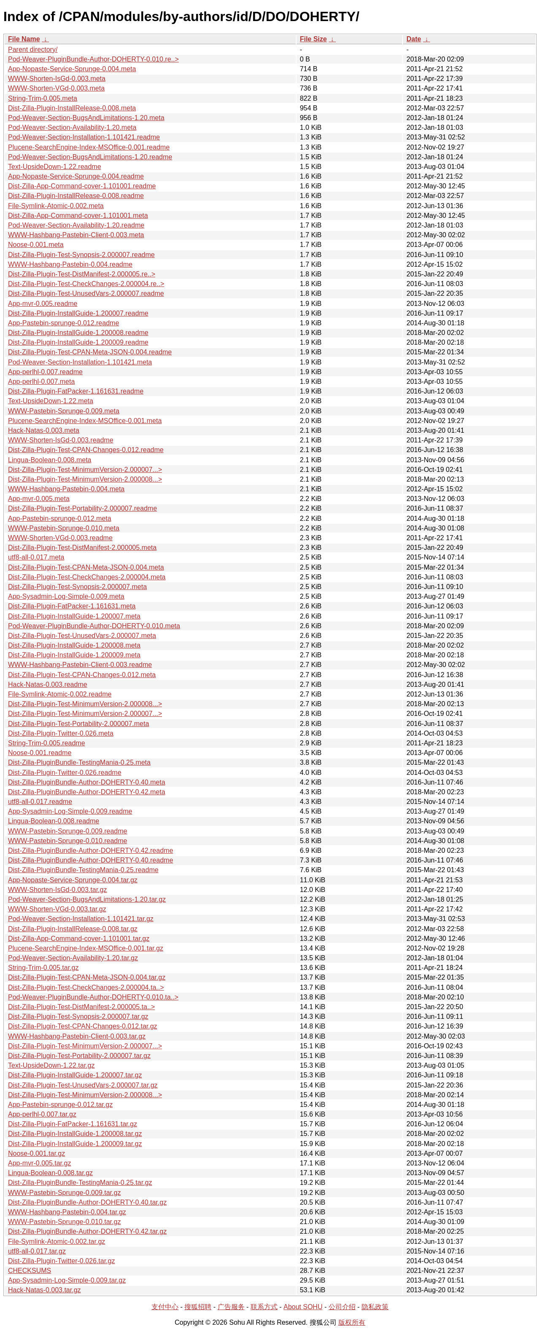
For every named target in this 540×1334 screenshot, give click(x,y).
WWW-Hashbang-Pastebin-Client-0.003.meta (76, 234)
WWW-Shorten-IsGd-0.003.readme (60, 440)
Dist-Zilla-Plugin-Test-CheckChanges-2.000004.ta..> (86, 987)
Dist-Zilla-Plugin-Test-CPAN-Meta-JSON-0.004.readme (90, 352)
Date (413, 39)
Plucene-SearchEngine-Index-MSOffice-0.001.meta (85, 420)
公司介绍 (342, 1306)
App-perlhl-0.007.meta (41, 381)
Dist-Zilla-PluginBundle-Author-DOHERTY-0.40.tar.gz (87, 1202)
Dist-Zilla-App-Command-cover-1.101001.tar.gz (78, 938)
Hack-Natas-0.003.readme (47, 684)
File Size (313, 39)
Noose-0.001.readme (39, 752)
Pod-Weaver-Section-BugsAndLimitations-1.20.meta (86, 117)
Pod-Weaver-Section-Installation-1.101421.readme (84, 137)
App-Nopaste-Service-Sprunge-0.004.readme (76, 176)
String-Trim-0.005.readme (46, 743)
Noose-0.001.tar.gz (36, 1153)
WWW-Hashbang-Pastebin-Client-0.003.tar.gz (77, 1036)
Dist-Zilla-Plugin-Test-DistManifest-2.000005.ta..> (81, 1006)
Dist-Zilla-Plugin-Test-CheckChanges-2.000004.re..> (86, 283)
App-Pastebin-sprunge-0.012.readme (63, 323)
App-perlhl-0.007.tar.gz (42, 1114)
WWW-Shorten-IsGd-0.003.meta (56, 78)
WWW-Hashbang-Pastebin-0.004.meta (66, 489)
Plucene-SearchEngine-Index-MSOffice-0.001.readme (89, 147)
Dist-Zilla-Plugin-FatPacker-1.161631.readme (75, 391)
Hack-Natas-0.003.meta (43, 430)
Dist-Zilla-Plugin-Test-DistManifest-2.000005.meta (82, 547)
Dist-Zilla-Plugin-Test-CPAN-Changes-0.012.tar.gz (82, 1026)
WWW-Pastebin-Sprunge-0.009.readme (67, 831)
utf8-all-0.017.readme (40, 801)
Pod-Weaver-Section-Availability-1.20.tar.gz (73, 958)
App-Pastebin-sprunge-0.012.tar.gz (60, 1104)
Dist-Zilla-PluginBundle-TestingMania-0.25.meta (79, 762)
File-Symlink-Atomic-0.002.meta (56, 205)
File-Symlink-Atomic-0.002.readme (59, 694)
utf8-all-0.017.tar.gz (37, 1251)
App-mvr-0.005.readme (43, 303)
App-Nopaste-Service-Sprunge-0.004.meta (72, 68)
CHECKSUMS (29, 1270)
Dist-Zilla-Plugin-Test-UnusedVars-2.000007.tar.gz (83, 1085)
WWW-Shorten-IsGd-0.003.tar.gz (57, 889)
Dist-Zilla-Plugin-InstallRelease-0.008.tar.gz (73, 928)
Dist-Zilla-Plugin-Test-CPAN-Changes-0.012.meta (82, 674)
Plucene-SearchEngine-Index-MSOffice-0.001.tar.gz (85, 948)
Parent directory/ (32, 49)
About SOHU (303, 1306)
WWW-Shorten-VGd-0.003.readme (60, 537)
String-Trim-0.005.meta (42, 98)
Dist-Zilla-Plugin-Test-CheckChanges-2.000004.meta (87, 577)
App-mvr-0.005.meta (39, 498)
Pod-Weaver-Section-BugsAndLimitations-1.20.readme (90, 157)
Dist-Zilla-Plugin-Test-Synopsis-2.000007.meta (77, 586)
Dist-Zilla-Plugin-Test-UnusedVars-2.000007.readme (86, 293)
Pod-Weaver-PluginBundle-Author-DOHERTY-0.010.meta (94, 625)
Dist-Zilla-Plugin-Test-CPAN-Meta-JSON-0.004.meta (86, 567)
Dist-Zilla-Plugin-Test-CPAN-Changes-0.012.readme (86, 449)
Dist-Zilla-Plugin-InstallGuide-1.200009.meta (74, 655)
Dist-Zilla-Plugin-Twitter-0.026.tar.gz (61, 1260)
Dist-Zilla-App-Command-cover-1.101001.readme (82, 186)
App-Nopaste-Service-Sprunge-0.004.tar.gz (73, 880)
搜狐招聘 (197, 1306)
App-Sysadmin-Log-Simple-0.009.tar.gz (67, 1280)
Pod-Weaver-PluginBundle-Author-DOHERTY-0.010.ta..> (93, 997)
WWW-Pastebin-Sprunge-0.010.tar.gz (64, 1221)
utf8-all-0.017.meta (36, 557)
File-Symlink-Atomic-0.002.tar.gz (56, 1241)
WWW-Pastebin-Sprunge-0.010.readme (67, 840)
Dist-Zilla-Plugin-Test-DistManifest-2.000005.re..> (81, 274)
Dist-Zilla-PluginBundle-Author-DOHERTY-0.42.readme (90, 850)
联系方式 (264, 1306)
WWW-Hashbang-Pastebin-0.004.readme (70, 264)
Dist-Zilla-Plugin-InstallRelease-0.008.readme (76, 195)
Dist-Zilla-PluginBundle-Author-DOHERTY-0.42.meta (86, 792)
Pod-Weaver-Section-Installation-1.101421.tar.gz (81, 918)
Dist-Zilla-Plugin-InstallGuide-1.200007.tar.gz (75, 1075)
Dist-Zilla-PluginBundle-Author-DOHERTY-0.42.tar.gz (87, 1231)
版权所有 (351, 1322)
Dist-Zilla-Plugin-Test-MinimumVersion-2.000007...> (85, 469)
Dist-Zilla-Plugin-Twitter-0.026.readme (65, 772)
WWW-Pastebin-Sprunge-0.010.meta (63, 528)
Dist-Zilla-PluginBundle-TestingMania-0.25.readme (83, 869)
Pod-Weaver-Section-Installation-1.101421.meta (80, 362)
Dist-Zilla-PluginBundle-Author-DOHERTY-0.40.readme (90, 860)
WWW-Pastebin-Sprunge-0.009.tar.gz (64, 1192)
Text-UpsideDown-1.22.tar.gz (51, 1065)
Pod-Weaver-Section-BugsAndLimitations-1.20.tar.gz (87, 899)
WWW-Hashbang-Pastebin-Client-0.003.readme (80, 664)
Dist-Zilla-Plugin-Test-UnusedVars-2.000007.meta (82, 635)
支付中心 (164, 1306)
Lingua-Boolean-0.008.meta (49, 459)
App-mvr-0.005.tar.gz (39, 1163)
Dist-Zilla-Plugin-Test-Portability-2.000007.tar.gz (79, 1055)
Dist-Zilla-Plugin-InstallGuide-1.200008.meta (74, 645)
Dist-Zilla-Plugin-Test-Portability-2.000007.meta (78, 723)
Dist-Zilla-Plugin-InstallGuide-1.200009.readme (78, 342)
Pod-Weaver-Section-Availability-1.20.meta (72, 127)
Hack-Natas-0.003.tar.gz (44, 1290)
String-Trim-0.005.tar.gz (43, 967)
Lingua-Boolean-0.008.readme (53, 821)
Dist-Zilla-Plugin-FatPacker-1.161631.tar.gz (72, 1124)
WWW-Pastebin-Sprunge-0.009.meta (63, 411)
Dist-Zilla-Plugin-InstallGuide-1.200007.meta (74, 616)
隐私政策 (375, 1306)
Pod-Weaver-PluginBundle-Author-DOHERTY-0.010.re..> (93, 59)
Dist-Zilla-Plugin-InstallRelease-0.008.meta (72, 108)
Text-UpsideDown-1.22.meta (50, 400)
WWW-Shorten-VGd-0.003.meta (56, 88)
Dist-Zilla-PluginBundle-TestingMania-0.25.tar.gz (80, 1182)
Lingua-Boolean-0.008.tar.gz (50, 1172)
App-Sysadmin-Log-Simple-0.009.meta (66, 596)
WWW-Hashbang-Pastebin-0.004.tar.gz (67, 1212)
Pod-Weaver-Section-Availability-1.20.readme (76, 225)
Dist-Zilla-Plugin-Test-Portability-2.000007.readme (82, 508)
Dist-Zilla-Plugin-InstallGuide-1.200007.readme (78, 313)
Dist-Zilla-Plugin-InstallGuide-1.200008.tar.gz (75, 1133)
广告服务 (231, 1306)
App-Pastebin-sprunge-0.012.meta (59, 518)
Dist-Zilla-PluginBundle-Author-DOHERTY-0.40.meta (86, 782)
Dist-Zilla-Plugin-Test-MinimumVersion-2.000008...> (85, 479)
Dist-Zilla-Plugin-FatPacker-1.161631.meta (71, 606)
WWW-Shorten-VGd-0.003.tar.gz (57, 909)
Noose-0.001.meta (36, 244)
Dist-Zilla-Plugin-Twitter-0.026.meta (60, 733)
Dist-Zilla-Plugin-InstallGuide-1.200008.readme (78, 332)
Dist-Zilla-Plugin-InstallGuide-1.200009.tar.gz (75, 1143)
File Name (24, 39)
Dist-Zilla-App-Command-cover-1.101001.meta (78, 215)
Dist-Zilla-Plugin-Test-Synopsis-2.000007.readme (81, 254)
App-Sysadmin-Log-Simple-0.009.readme (70, 811)
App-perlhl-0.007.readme (45, 371)
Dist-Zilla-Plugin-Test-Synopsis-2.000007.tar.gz (78, 1016)
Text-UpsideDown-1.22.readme (54, 166)
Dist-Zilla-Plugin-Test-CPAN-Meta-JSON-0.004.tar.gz (86, 977)
